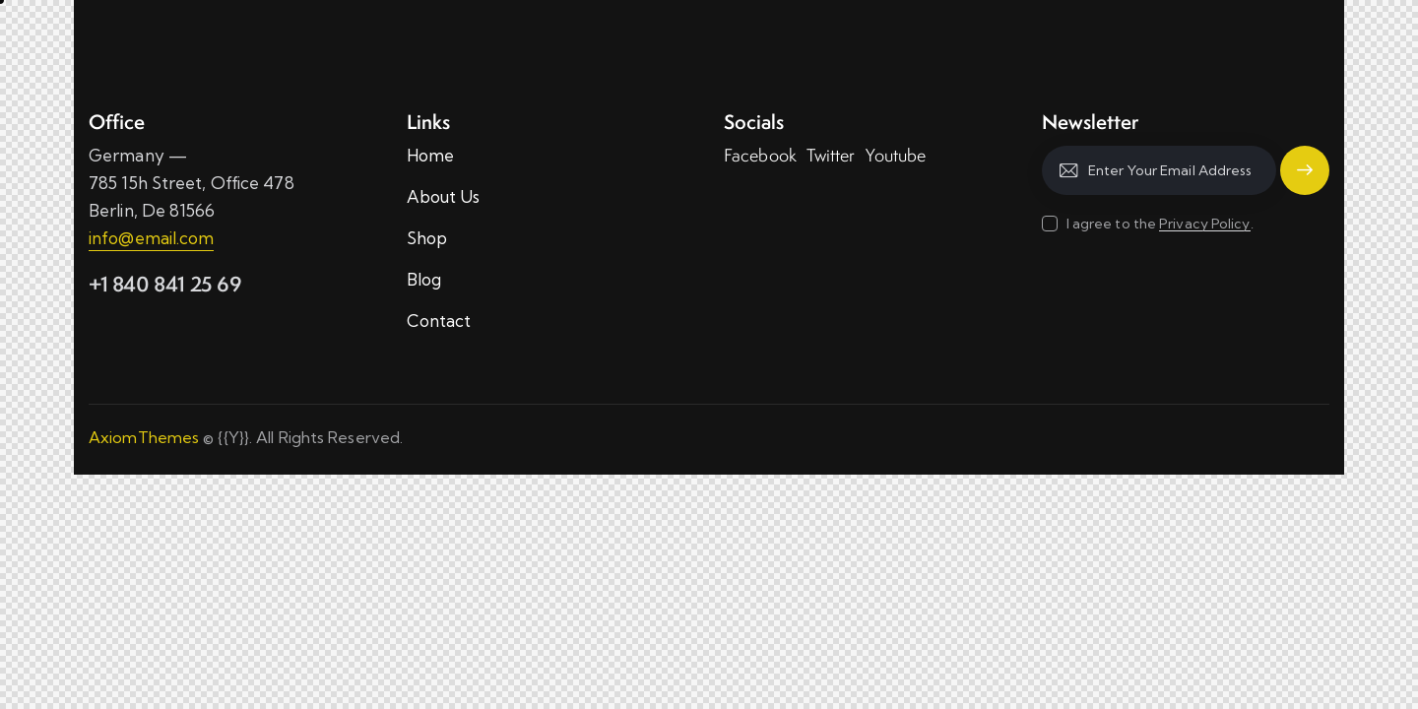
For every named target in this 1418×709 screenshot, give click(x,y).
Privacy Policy (1204, 224)
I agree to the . (1160, 223)
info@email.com (151, 237)
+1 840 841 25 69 (165, 284)
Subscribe (1304, 170)
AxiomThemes (144, 437)
